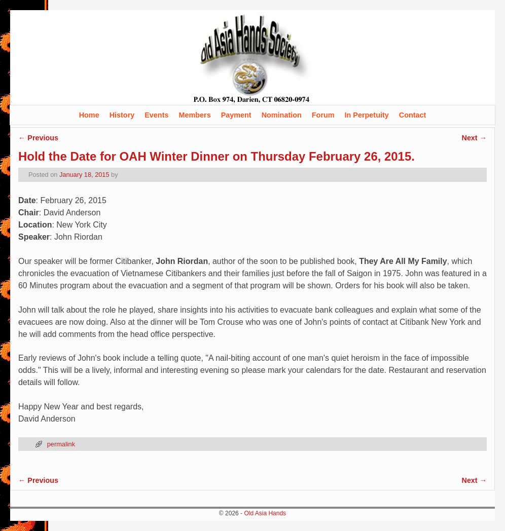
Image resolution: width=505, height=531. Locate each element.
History (122, 115)
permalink (61, 444)
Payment (236, 115)
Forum (323, 115)
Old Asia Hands (265, 513)
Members (194, 115)
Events (156, 115)
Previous (38, 138)
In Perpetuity (367, 115)
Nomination (282, 115)
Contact (412, 115)
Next (474, 138)
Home (89, 115)
